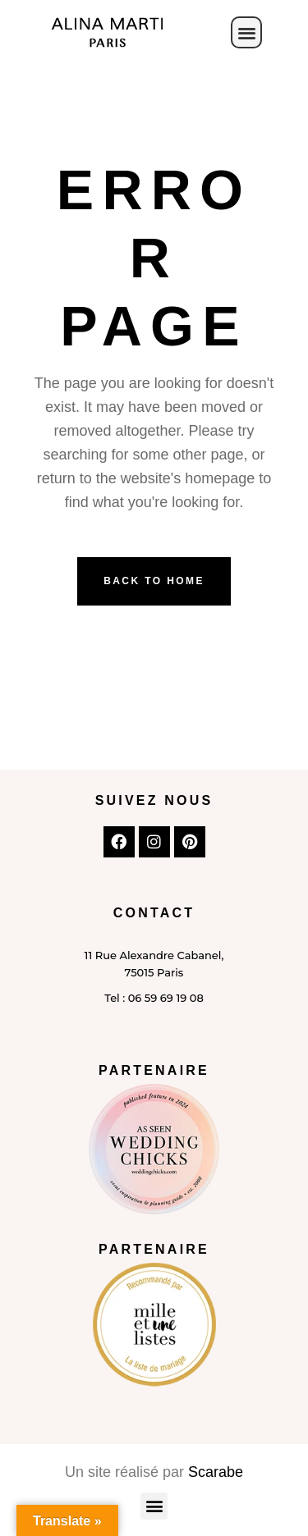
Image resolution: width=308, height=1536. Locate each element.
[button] (247, 32)
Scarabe (215, 1472)
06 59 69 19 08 (166, 997)
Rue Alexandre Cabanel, (157, 955)
